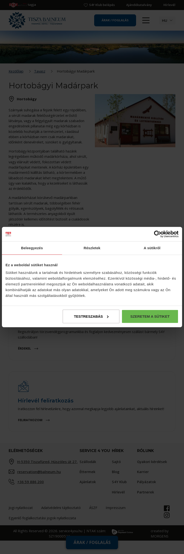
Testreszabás (91, 316)
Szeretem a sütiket (150, 316)
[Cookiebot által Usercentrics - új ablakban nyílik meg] (157, 234)
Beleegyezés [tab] (32, 248)
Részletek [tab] (92, 248)
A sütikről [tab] (152, 248)
